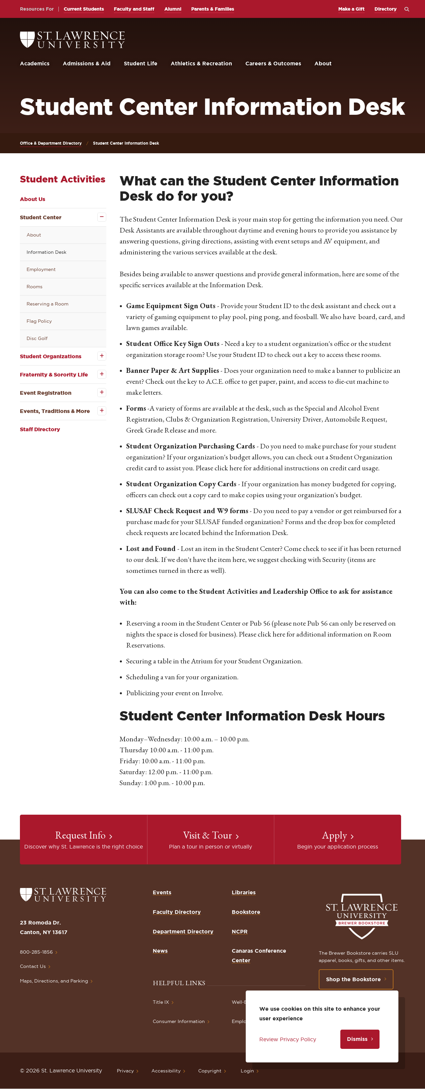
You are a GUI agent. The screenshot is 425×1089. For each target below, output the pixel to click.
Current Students (84, 9)
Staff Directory (40, 429)
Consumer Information (179, 1021)
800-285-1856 (36, 952)
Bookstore (246, 912)
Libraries (244, 892)
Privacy (125, 1070)
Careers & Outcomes (273, 63)
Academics (34, 63)
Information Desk (46, 252)
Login (247, 1070)
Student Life (140, 63)
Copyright (209, 1070)
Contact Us (33, 966)
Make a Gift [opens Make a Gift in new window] (351, 9)
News (160, 951)
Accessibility (166, 1070)
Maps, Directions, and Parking (54, 981)
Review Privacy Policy (287, 1039)
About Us (32, 199)
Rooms (34, 286)
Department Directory (183, 931)
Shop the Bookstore (353, 979)
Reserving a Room (47, 303)
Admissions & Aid (87, 63)
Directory (386, 9)
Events (162, 892)
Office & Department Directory (51, 143)
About (323, 63)
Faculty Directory (177, 912)
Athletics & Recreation (201, 63)
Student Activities (62, 179)
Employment (41, 269)
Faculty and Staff (134, 9)
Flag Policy (39, 321)
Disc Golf (37, 338)
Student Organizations (50, 356)
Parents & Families (212, 9)
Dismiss (357, 1039)
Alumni (172, 9)
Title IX (161, 1002)
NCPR (240, 931)
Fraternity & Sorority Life (54, 374)
